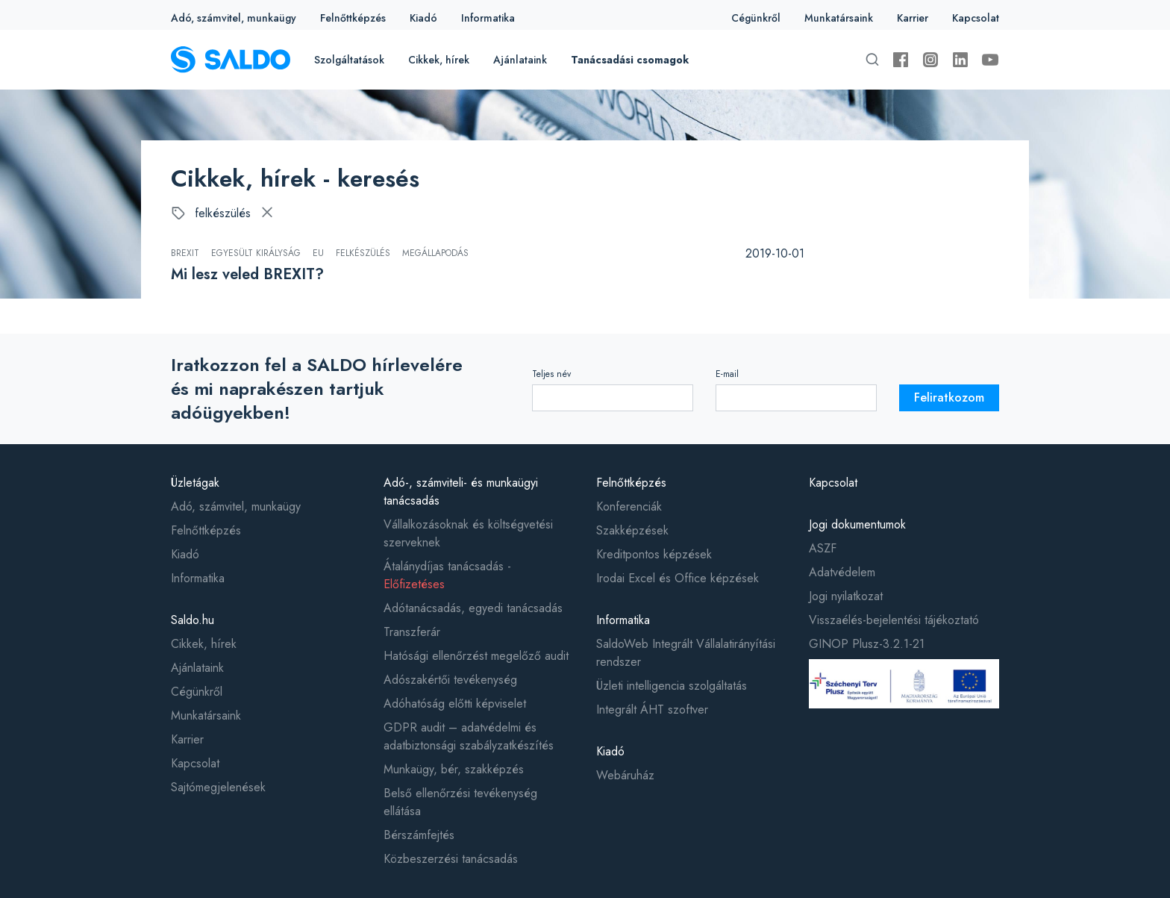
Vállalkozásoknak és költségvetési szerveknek (468, 533)
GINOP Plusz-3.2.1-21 (867, 643)
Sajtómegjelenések (218, 787)
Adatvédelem (842, 572)
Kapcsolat (975, 17)
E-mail (727, 374)
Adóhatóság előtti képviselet (455, 703)
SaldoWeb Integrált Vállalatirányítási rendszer (685, 652)
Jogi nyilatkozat (846, 596)
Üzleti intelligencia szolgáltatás (671, 685)
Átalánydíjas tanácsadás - (447, 575)
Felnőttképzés (353, 17)
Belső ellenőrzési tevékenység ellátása (460, 802)
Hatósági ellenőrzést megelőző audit (476, 655)
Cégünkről (755, 17)
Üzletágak (195, 482)
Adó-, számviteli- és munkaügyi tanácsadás (461, 491)
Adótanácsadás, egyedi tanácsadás (473, 608)
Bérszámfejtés (419, 835)
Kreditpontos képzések (654, 554)
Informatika (488, 17)
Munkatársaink (838, 17)
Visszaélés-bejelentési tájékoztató (894, 620)
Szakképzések (632, 530)
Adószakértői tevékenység (450, 679)
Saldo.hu (192, 620)
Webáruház (625, 775)
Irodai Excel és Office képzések (677, 578)
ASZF (822, 548)
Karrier (912, 17)
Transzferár (412, 631)
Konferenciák (629, 506)
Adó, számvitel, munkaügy (233, 17)
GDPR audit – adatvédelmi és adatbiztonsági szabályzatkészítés (469, 736)
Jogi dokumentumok (857, 524)
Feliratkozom (949, 397)
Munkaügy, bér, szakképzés (454, 769)
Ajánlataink (520, 59)
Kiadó (423, 17)
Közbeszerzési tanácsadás (451, 858)
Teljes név (551, 374)
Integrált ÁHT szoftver (652, 709)
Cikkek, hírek (438, 59)
